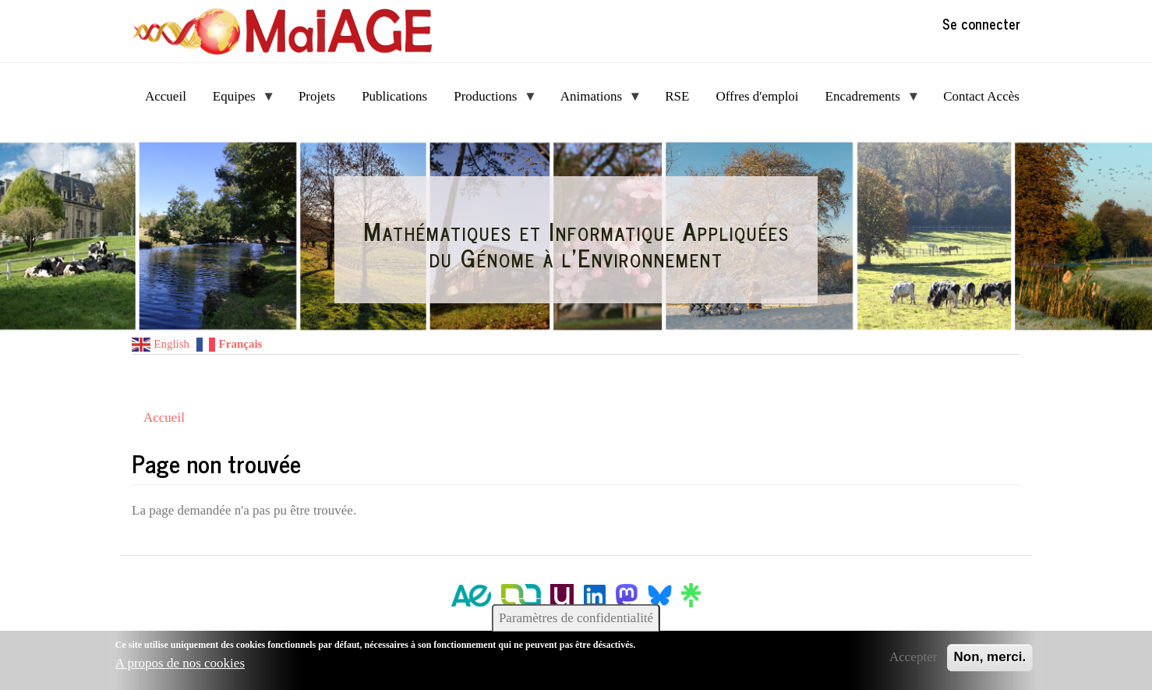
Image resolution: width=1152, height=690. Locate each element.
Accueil (164, 417)
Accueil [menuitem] (165, 96)
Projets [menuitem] (317, 96)
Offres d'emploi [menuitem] (757, 96)
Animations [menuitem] (594, 101)
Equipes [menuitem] (237, 101)
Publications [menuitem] (394, 96)
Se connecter (981, 23)
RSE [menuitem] (677, 96)
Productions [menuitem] (488, 101)
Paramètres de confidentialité (576, 617)
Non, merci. (990, 656)
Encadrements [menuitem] (866, 101)
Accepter (913, 656)
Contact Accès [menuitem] (981, 96)
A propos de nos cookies (180, 663)
